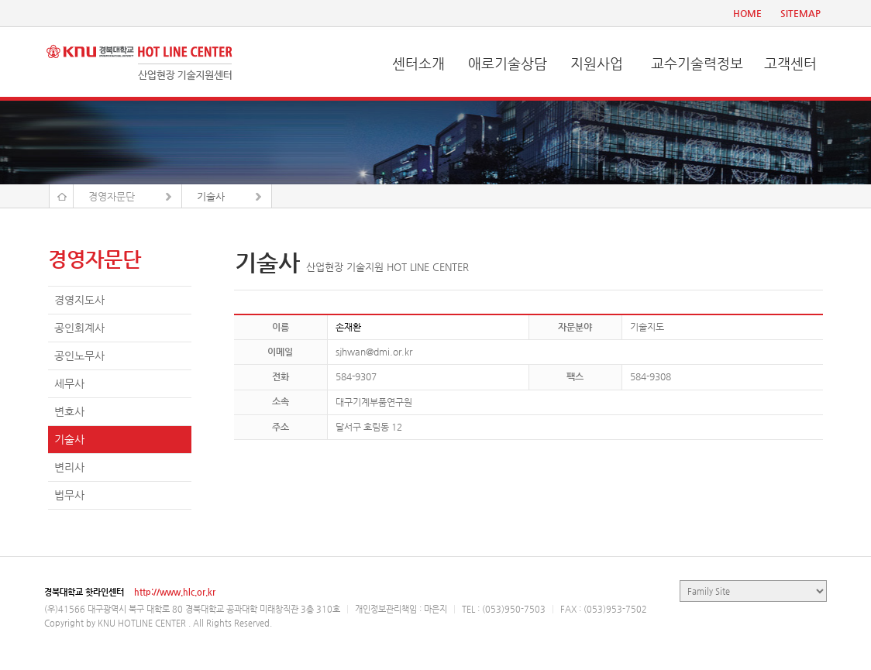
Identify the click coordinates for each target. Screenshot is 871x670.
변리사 (69, 467)
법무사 (69, 495)
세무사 (69, 383)
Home (61, 196)
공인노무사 (79, 355)
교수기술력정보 (697, 63)
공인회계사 (79, 327)
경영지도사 (79, 300)
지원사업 (596, 63)
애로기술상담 (507, 63)
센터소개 (418, 63)
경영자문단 (111, 196)
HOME (747, 13)
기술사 (211, 196)
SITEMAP (800, 13)
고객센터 (790, 63)
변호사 (69, 411)
